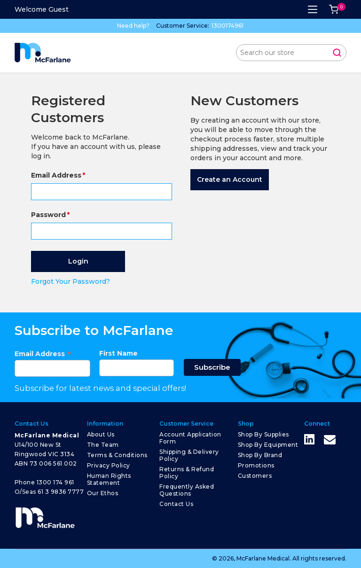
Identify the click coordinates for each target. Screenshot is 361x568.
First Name (118, 353)
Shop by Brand (260, 455)
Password (48, 214)
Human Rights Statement (109, 479)
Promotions (256, 465)
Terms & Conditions (117, 455)
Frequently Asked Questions (186, 490)
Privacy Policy (108, 465)
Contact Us (176, 503)
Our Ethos (102, 493)
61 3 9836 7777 (61, 491)
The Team (103, 444)
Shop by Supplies (263, 434)
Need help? (133, 25)
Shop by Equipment (268, 444)
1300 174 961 (55, 482)
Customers (255, 475)
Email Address (56, 175)
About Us (101, 434)
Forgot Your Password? (70, 281)
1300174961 (227, 25)
